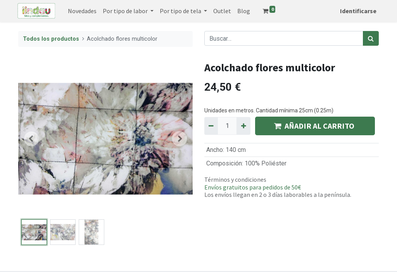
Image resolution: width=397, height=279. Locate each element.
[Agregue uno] (243, 126)
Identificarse (357, 11)
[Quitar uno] (211, 126)
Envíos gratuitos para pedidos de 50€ (252, 187)
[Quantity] (227, 126)
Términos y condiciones (235, 179)
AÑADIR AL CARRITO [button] (315, 126)
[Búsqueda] (371, 38)
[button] (31, 138)
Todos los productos (51, 39)
